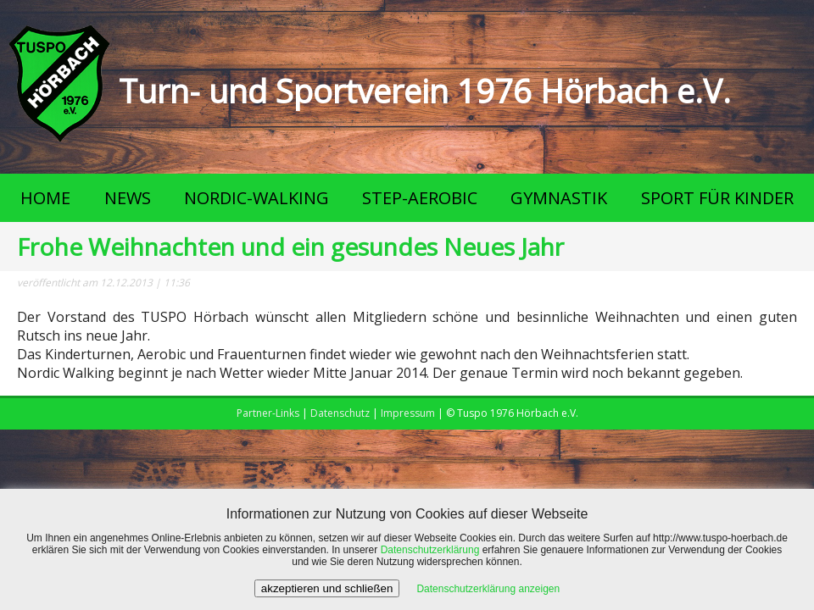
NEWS (127, 197)
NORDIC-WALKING (256, 197)
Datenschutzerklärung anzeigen (488, 589)
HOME (45, 197)
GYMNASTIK (558, 197)
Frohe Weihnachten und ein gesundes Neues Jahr (290, 246)
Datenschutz (340, 413)
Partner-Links (268, 413)
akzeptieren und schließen (327, 588)
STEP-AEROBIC (419, 197)
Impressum (408, 413)
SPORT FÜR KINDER (717, 197)
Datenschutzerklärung (430, 550)
